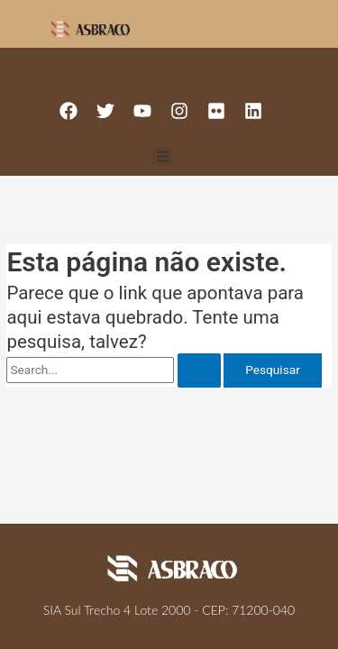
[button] (162, 157)
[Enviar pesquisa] (199, 370)
